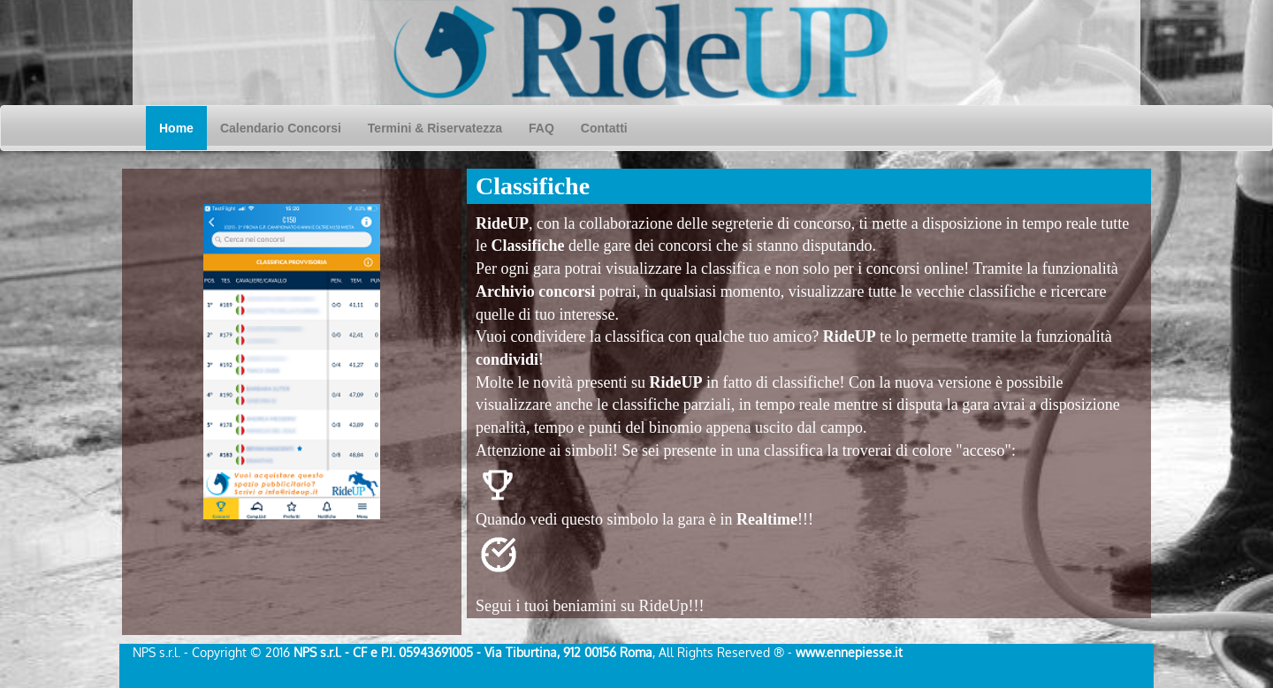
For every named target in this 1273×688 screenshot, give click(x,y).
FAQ (541, 128)
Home (183, 126)
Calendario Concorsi (287, 126)
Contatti (604, 128)
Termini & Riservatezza (435, 128)
